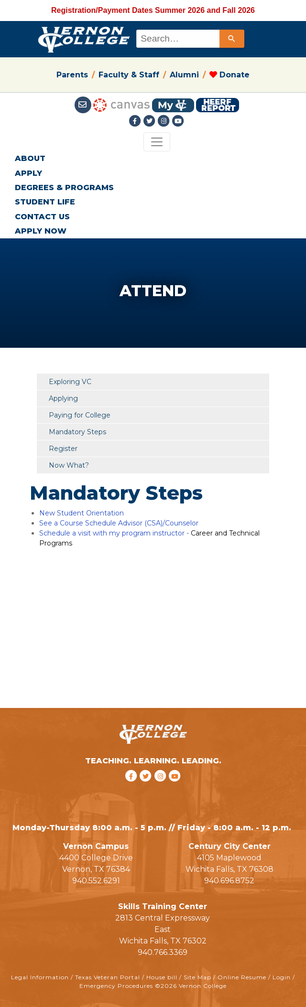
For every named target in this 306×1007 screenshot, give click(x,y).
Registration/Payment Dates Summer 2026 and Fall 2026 (153, 10)
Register (63, 448)
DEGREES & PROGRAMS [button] (64, 187)
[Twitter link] (150, 122)
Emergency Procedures (116, 985)
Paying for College (79, 415)
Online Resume (242, 977)
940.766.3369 (162, 952)
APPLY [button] (28, 173)
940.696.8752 (229, 880)
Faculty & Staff (128, 74)
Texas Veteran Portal (107, 977)
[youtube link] (178, 122)
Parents (72, 74)
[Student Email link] (84, 104)
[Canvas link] (121, 104)
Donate (229, 74)
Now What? (69, 465)
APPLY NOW (40, 231)
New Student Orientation (81, 513)
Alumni (184, 74)
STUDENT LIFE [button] (45, 201)
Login (282, 977)
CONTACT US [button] (42, 216)
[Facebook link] (136, 122)
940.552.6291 (96, 880)
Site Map (197, 977)
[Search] (231, 39)
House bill (161, 977)
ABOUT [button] (30, 158)
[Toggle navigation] (156, 141)
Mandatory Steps (77, 432)
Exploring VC (70, 381)
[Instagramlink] (165, 122)
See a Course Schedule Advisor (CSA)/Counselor (118, 523)
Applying (63, 398)
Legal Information (40, 977)
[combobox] (189, 39)
